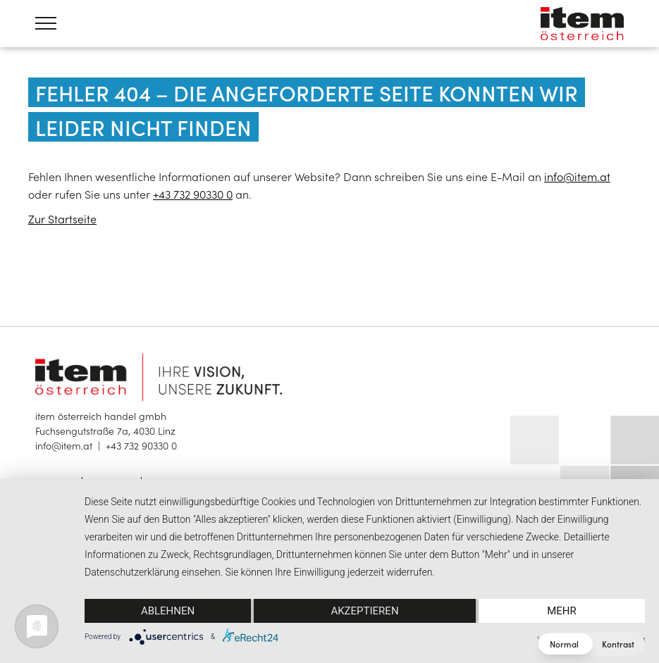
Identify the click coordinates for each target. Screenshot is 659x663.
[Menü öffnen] (45, 23)
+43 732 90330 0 (193, 194)
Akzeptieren (364, 611)
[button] (591, 644)
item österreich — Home (582, 23)
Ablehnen (168, 611)
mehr (562, 611)
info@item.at (577, 176)
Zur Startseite (62, 218)
